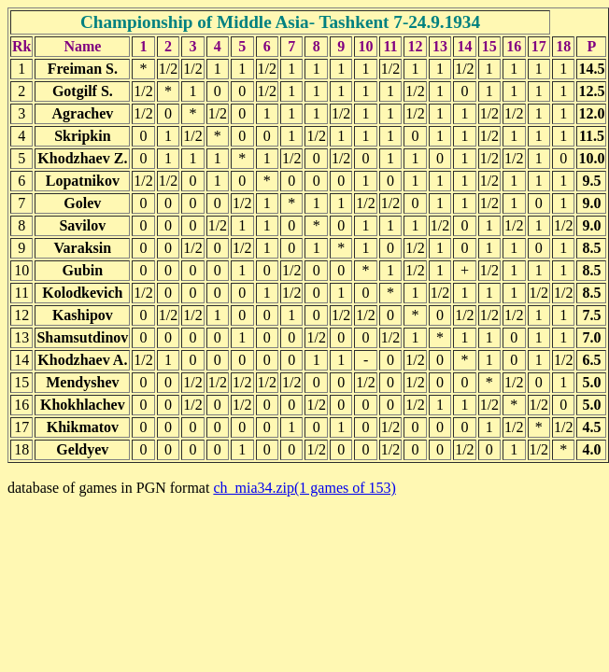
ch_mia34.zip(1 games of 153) (304, 488)
